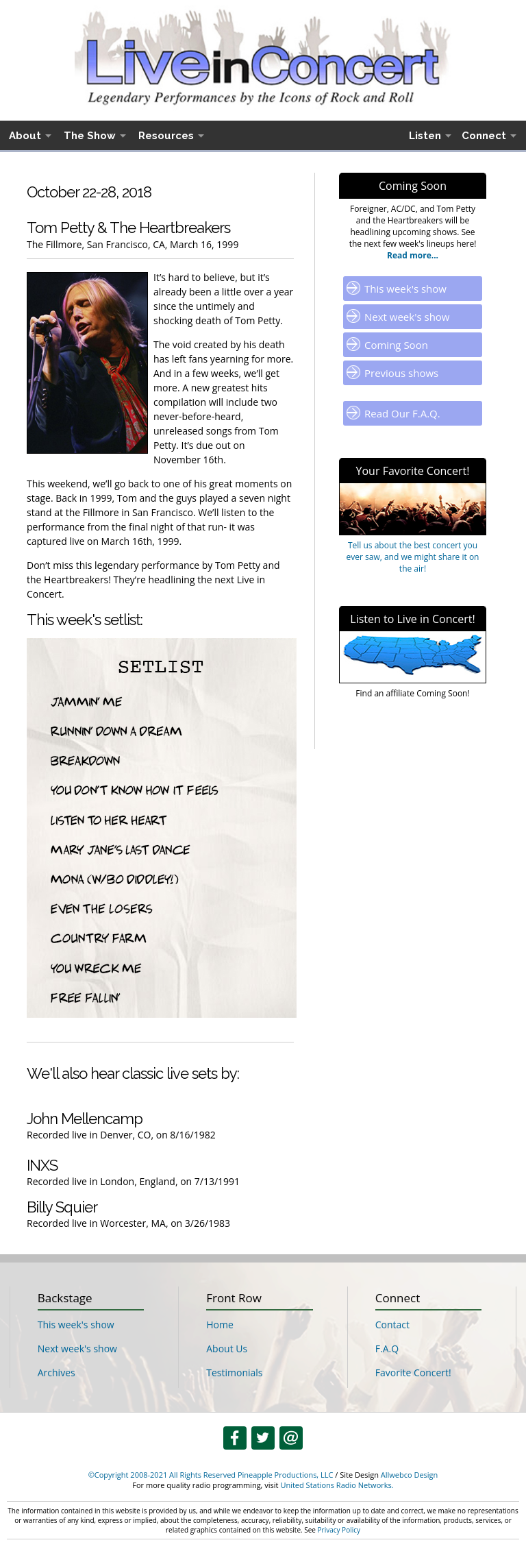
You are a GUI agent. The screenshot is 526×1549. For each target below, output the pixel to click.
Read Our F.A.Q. (402, 413)
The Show (90, 136)
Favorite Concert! (413, 1372)
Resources (166, 136)
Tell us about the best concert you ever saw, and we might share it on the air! (413, 556)
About (25, 136)
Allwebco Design (409, 1474)
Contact (392, 1324)
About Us (226, 1348)
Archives (56, 1372)
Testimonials (234, 1372)
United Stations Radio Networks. (336, 1485)
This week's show (405, 288)
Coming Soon (396, 345)
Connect (484, 136)
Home (220, 1324)
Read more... (412, 255)
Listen (425, 136)
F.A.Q (387, 1348)
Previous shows (401, 373)
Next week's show (407, 317)
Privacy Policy (339, 1530)
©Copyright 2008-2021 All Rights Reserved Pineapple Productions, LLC (211, 1474)
